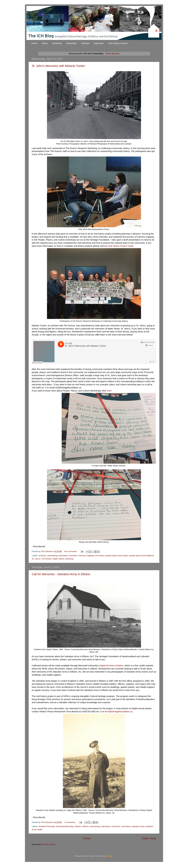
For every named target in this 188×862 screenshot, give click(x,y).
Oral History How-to (117, 43)
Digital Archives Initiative (111, 665)
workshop (69, 559)
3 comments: (70, 822)
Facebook (57, 43)
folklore (85, 826)
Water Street (58, 559)
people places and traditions (141, 555)
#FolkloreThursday (47, 826)
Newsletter (71, 43)
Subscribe (99, 43)
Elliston (78, 826)
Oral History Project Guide (120, 246)
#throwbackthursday (65, 826)
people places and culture (117, 555)
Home (34, 43)
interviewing (52, 555)
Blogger (109, 856)
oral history (99, 555)
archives (42, 555)
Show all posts (112, 53)
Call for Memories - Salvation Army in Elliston (61, 574)
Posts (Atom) (49, 844)
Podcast (85, 43)
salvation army (138, 826)
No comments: (71, 551)
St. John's (36, 559)
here (109, 391)
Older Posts (149, 838)
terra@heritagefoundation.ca (118, 711)
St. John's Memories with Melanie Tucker (58, 65)
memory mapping (86, 555)
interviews (63, 555)
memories (73, 555)
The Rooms (46, 559)
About (45, 43)
